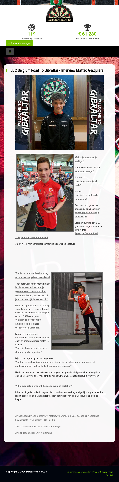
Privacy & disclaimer (102, 472)
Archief (109, 475)
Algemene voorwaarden (79, 472)
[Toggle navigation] (10, 51)
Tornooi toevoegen (19, 43)
